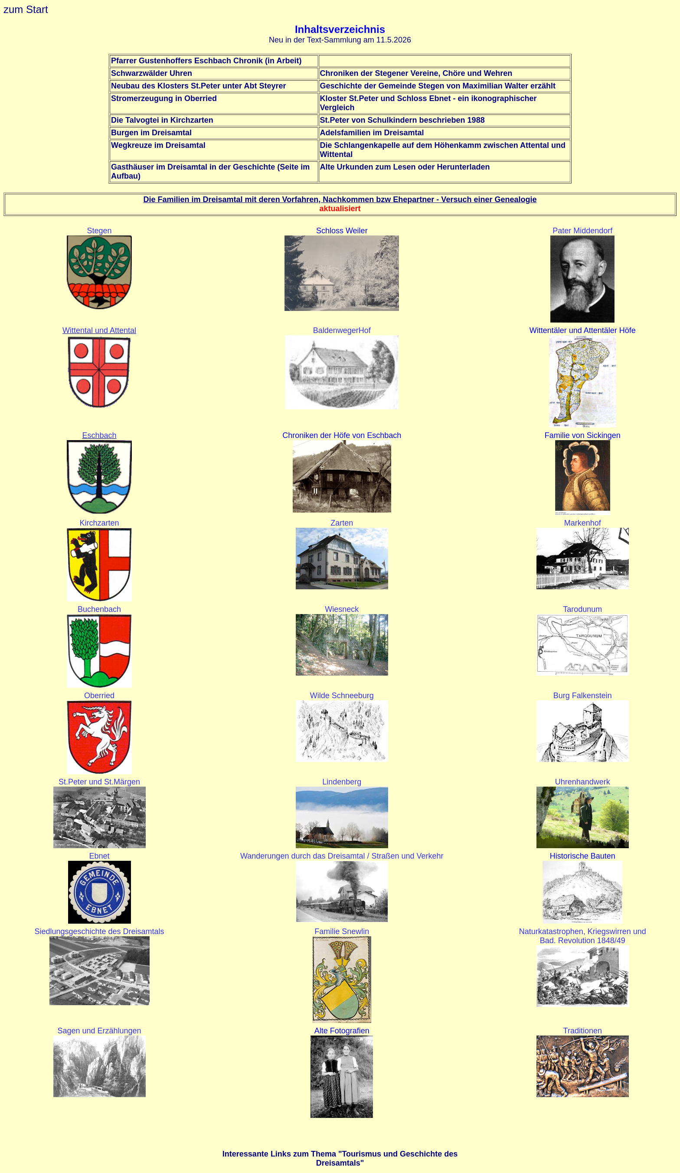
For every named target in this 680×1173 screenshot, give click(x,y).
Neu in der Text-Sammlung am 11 (327, 40)
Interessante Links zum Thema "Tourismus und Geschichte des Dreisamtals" (340, 1158)
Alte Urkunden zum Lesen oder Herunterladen (405, 167)
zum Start (25, 9)
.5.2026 (398, 40)
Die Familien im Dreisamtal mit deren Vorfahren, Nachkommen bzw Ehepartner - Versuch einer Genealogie (340, 199)
